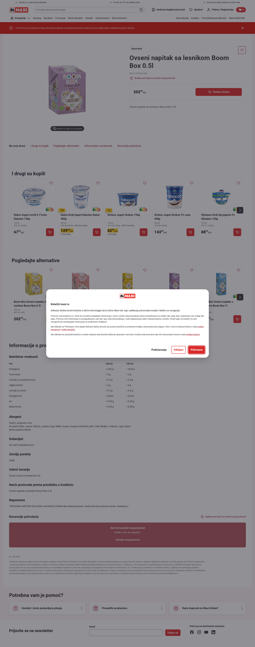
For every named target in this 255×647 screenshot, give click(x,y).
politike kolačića (193, 334)
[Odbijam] (178, 350)
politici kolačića (68, 330)
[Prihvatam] (196, 350)
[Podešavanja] (159, 350)
